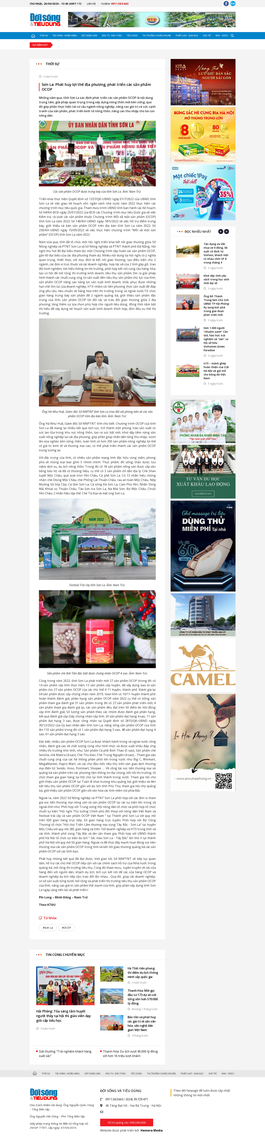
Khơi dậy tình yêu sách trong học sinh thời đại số (216, 279)
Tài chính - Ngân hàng (64, 35)
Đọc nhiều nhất (198, 231)
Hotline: (115, 3)
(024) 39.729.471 (137, 1099)
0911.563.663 (114, 1099)
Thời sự (44, 35)
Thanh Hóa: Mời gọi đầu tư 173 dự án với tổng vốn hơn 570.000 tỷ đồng (143, 997)
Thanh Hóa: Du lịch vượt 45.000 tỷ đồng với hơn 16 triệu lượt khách (130, 1053)
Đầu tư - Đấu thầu (112, 35)
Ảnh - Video (221, 35)
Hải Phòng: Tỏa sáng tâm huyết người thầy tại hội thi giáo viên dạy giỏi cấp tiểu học (63, 1016)
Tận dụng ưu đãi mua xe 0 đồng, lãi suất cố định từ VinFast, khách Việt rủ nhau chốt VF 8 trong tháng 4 (216, 253)
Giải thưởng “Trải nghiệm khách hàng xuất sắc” (65, 1053)
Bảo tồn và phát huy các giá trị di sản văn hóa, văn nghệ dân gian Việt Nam (142, 1023)
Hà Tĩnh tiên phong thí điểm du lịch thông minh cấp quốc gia (143, 972)
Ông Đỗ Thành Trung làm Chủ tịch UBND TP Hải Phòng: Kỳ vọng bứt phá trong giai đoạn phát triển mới (217, 305)
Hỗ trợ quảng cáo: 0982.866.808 (127, 1122)
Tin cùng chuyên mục (65, 954)
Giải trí (207, 35)
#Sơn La (48, 927)
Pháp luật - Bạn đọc (187, 35)
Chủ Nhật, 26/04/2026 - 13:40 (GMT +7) (55, 3)
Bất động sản (89, 35)
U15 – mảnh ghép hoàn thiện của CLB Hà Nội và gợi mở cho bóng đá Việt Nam (216, 371)
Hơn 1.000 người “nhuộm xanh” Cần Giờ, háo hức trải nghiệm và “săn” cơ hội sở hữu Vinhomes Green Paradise (216, 339)
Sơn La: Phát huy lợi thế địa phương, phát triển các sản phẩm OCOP (96, 87)
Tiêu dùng (132, 35)
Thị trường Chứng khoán (156, 35)
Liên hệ (91, 3)
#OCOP (66, 927)
